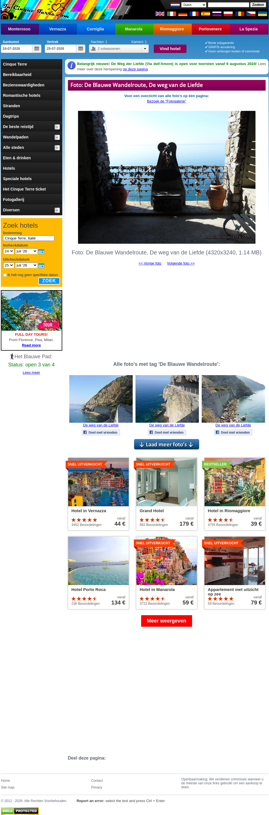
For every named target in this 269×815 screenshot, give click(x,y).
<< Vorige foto (150, 263)
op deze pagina (135, 69)
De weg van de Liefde (101, 425)
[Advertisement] (167, 311)
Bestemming (12, 233)
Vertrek (52, 42)
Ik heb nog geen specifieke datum (33, 275)
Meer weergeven (166, 621)
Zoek (49, 280)
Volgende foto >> (181, 263)
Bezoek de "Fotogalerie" (166, 101)
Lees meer (31, 372)
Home (5, 781)
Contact (97, 781)
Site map (7, 787)
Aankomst (11, 42)
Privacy (96, 787)
